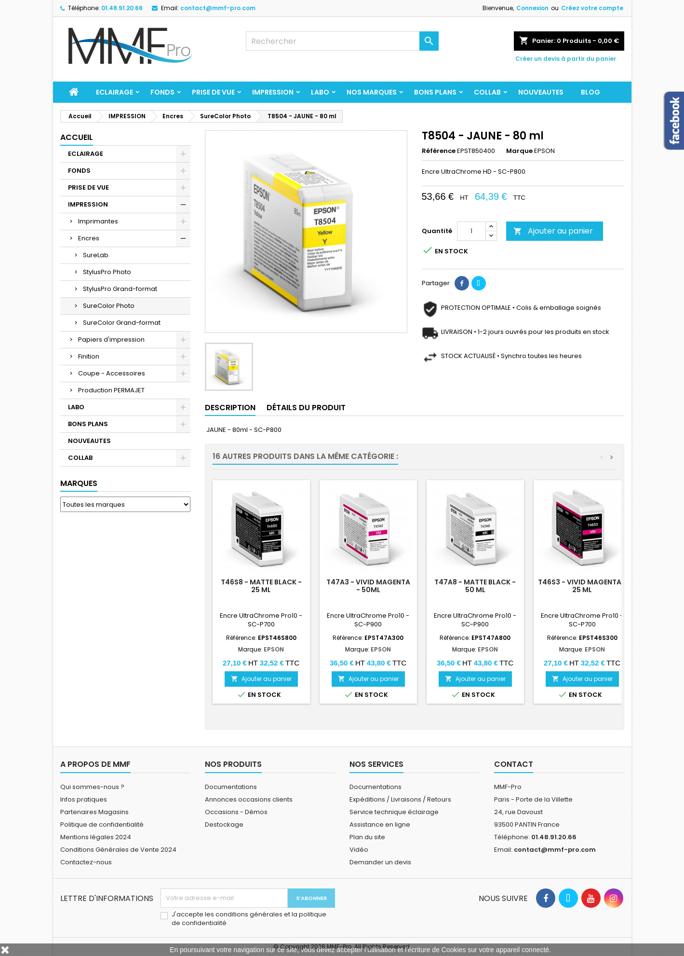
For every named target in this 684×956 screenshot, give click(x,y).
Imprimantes (98, 221)
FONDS (162, 92)
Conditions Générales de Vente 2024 (118, 849)
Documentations (231, 786)
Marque (519, 151)
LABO (320, 92)
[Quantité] (471, 231)
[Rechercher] (342, 41)
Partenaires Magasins (94, 812)
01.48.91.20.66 (122, 8)
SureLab (95, 255)
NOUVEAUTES (540, 92)
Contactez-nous (86, 862)
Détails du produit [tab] (306, 407)
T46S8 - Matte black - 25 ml (261, 586)
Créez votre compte (592, 8)
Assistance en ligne (379, 824)
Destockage (224, 824)
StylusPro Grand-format (120, 288)
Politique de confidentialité (102, 824)
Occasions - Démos (236, 812)
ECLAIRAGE (114, 92)
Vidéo (358, 849)
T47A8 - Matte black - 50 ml (475, 586)
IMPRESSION (273, 92)
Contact (513, 764)
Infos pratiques (83, 799)
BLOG (590, 92)
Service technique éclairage (394, 812)
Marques (78, 483)
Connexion (532, 8)
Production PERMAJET (111, 390)
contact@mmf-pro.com (217, 8)
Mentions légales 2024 (95, 837)
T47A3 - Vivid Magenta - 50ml (368, 586)
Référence (439, 151)
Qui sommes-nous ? (92, 786)
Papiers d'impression (111, 339)
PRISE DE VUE (213, 92)
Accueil (76, 137)
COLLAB (487, 92)
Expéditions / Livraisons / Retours (400, 799)
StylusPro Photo (107, 272)
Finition (88, 356)
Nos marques (372, 92)
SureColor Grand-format (122, 322)
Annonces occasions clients (249, 799)
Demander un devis (380, 862)
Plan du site (367, 837)
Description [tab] (230, 407)
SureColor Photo (108, 305)
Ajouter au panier (553, 230)
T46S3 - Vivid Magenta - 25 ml (582, 586)
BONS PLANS (435, 92)
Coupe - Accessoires (111, 373)
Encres (88, 238)
